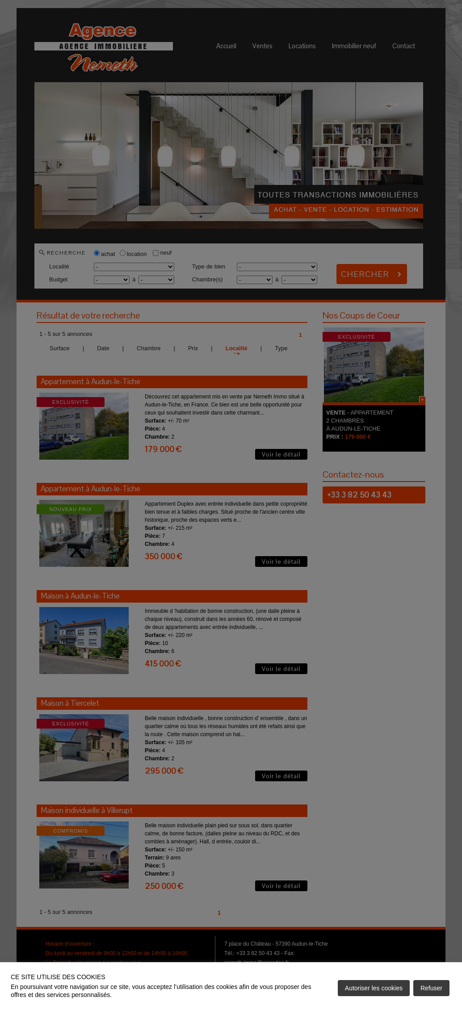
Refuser (431, 988)
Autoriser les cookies (374, 988)
